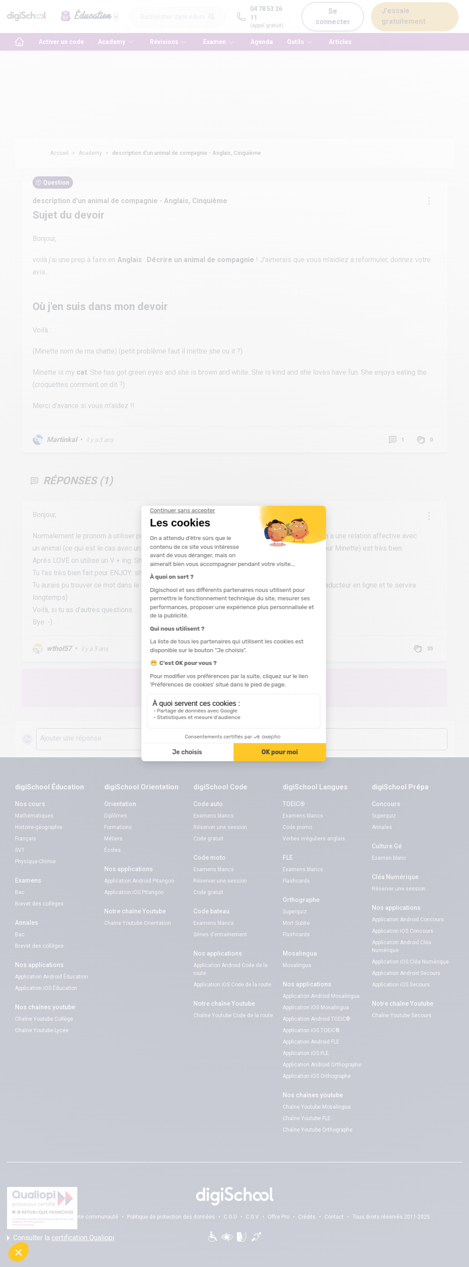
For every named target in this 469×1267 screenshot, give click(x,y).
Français (25, 839)
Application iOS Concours (402, 931)
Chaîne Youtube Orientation (137, 923)
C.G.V (252, 1217)
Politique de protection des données (171, 1217)
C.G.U (230, 1217)
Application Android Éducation (51, 977)
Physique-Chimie (35, 861)
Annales (382, 827)
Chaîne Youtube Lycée (42, 1030)
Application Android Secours (406, 973)
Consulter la (60, 1238)
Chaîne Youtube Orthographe (318, 1130)
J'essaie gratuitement (403, 16)
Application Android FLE (311, 1042)
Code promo (297, 827)
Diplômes (115, 816)
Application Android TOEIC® (316, 1019)
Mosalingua (297, 965)
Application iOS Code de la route (232, 985)
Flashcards (296, 881)
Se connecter (333, 16)
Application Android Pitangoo (139, 881)
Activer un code (61, 41)
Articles (340, 41)
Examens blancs (213, 816)
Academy (90, 153)
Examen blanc (389, 858)
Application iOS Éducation (46, 988)
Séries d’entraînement (220, 934)
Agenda (262, 41)
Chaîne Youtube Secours (402, 1015)
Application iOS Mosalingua (316, 1007)
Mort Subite (296, 923)
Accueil (59, 153)
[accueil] (19, 42)
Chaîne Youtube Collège (44, 1019)
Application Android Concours (408, 919)
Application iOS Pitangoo (134, 892)
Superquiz (295, 912)
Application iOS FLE (306, 1053)
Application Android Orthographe (322, 1065)
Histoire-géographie (38, 827)
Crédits (307, 1217)
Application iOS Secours (401, 985)
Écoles (112, 850)
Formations (118, 827)
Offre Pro (278, 1217)
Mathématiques (34, 816)
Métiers (113, 839)
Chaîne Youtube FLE (307, 1118)
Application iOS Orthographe (317, 1076)
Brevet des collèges (39, 904)
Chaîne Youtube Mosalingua (317, 1107)
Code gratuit (208, 839)
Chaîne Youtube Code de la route (233, 1015)
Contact (334, 1217)
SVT (20, 850)
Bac (20, 892)
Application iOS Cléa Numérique (410, 962)
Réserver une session (220, 827)
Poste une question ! (291, 687)
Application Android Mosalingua (321, 996)
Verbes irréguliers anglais (314, 839)
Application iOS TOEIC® (311, 1030)
